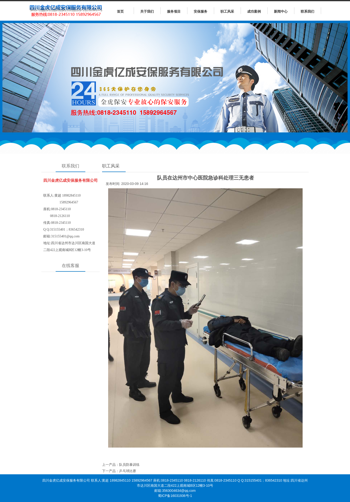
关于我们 (147, 11)
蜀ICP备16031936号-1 (175, 496)
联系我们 (307, 11)
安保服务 (200, 11)
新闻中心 (281, 11)
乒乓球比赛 (127, 471)
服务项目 (174, 11)
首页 (120, 11)
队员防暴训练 (129, 465)
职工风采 (227, 11)
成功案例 (254, 11)
